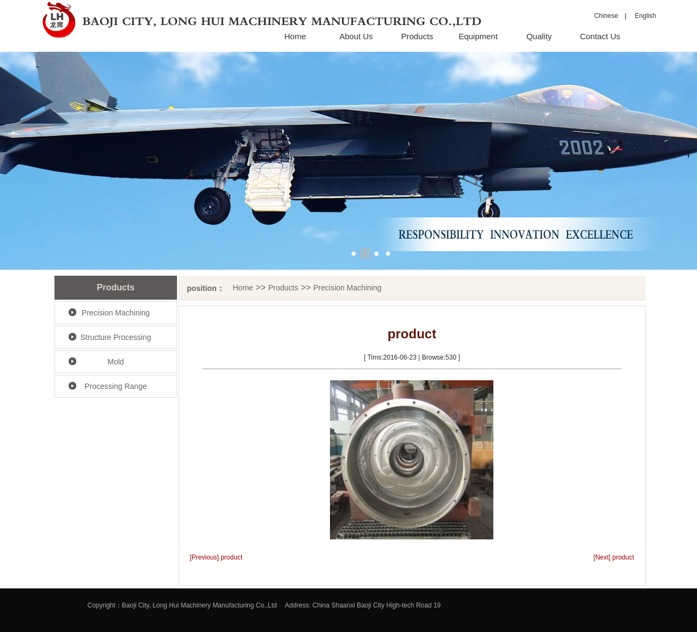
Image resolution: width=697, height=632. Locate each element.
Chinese (606, 16)
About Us (356, 36)
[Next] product (614, 557)
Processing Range (115, 386)
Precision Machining (116, 312)
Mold (115, 361)
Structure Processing (116, 337)
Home (295, 36)
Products (417, 36)
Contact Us (600, 36)
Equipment (478, 36)
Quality (539, 36)
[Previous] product (216, 557)
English (642, 16)
